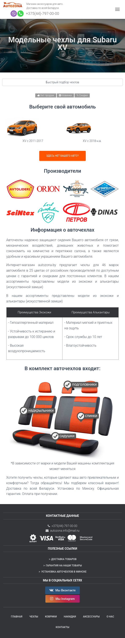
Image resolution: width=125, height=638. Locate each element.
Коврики (51, 616)
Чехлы (33, 616)
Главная (16, 616)
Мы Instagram (63, 598)
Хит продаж (45, 95)
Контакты (62, 627)
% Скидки (82, 95)
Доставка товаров (64, 559)
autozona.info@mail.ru (62, 530)
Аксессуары (91, 616)
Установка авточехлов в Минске (63, 571)
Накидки (70, 616)
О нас (110, 616)
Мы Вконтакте (62, 590)
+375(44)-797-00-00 (41, 13)
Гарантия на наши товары (64, 565)
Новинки (65, 95)
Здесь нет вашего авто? (62, 155)
